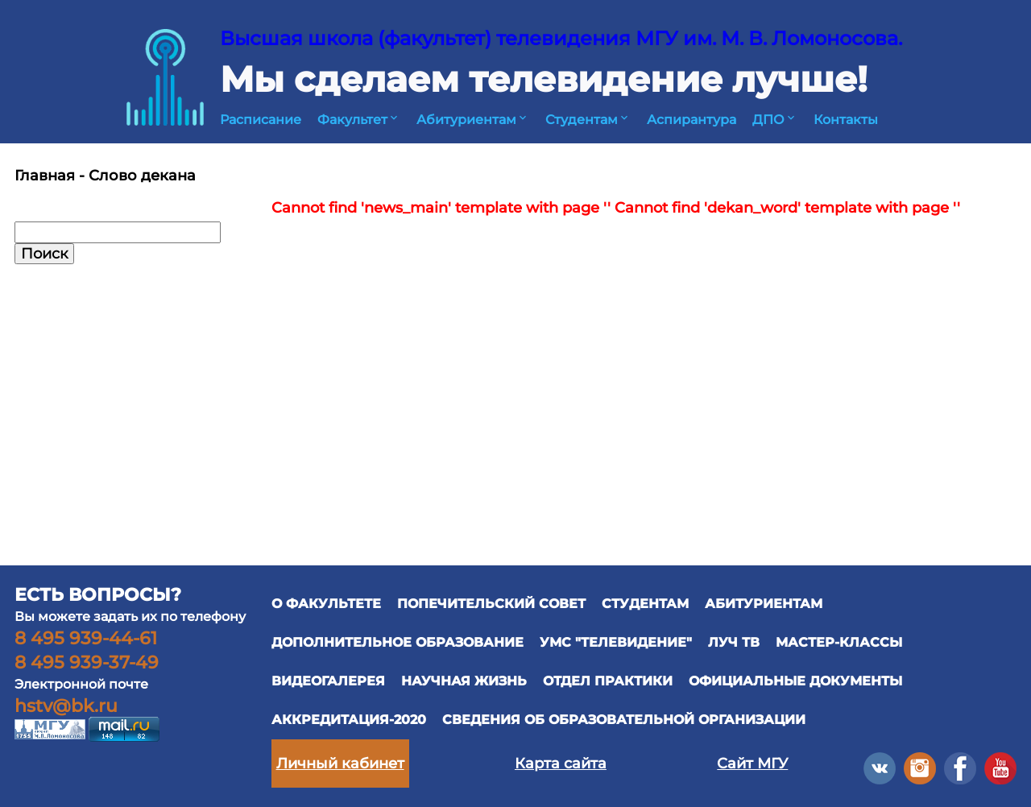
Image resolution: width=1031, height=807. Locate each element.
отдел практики (608, 681)
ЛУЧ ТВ (734, 642)
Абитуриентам (472, 119)
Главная (44, 175)
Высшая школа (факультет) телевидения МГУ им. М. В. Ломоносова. (561, 38)
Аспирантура (691, 119)
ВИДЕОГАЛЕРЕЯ (328, 681)
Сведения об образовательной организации (623, 719)
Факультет (358, 119)
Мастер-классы (839, 642)
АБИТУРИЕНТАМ (763, 603)
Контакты (846, 119)
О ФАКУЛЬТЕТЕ (326, 603)
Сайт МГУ (752, 763)
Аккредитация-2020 (348, 719)
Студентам (588, 119)
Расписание (260, 119)
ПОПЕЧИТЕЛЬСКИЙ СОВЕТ (491, 603)
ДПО (774, 119)
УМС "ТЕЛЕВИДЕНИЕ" (616, 642)
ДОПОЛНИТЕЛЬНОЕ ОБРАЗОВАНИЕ (397, 642)
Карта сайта (561, 763)
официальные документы (795, 681)
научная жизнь (464, 681)
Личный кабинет (340, 763)
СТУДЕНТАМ (645, 603)
